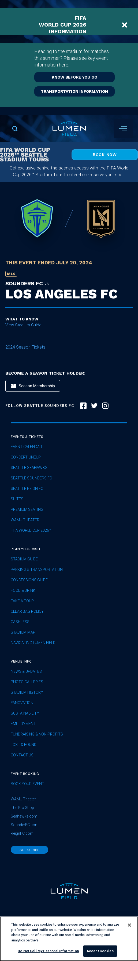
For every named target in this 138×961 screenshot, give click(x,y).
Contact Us (22, 755)
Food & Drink (23, 590)
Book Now (105, 154)
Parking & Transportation (37, 569)
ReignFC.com (22, 833)
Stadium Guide (24, 559)
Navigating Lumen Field (33, 643)
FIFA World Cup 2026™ (31, 530)
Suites (17, 499)
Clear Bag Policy (27, 611)
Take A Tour (22, 601)
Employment (23, 724)
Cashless (20, 622)
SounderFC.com (25, 825)
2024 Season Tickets (25, 347)
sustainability (25, 713)
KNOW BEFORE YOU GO (74, 77)
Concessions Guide (29, 580)
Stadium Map (23, 632)
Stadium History (27, 692)
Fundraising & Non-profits (37, 734)
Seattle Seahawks (29, 468)
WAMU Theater (25, 520)
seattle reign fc (27, 488)
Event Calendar (26, 447)
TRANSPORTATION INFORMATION (74, 91)
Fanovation (22, 703)
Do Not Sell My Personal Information (48, 951)
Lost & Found (23, 744)
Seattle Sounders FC (31, 478)
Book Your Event (27, 784)
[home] (69, 129)
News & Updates (26, 671)
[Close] (129, 925)
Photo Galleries (27, 682)
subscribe (29, 850)
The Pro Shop (22, 807)
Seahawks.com (24, 816)
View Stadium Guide (23, 325)
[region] (69, 938)
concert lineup (26, 457)
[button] (123, 128)
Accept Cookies (100, 951)
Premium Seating (27, 509)
